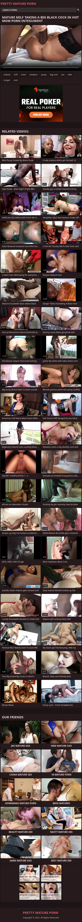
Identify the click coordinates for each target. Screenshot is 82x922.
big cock (54, 74)
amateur (34, 74)
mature (6, 74)
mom (23, 74)
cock (16, 80)
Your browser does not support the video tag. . (41, 48)
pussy (44, 74)
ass (62, 74)
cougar (6, 80)
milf (15, 74)
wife (70, 74)
